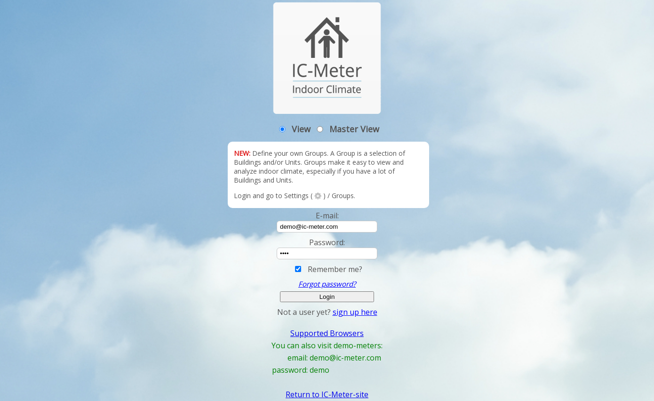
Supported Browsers (327, 333)
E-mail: (327, 215)
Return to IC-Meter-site (327, 394)
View (301, 129)
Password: (327, 242)
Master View (354, 129)
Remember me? (335, 269)
